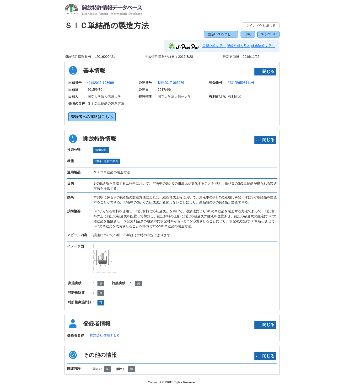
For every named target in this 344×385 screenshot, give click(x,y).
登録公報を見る (238, 46)
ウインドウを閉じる (261, 25)
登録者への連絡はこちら (92, 117)
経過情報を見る (263, 46)
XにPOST (268, 34)
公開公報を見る (214, 46)
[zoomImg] (105, 258)
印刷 (247, 34)
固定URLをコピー (221, 34)
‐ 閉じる (265, 71)
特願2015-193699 (100, 83)
